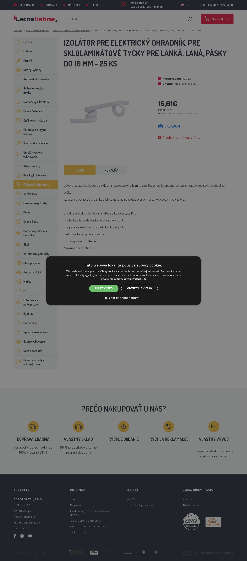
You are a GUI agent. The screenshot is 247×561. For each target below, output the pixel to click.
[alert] (123, 280)
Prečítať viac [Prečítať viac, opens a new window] (139, 279)
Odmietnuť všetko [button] (139, 288)
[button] (123, 298)
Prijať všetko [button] (104, 288)
